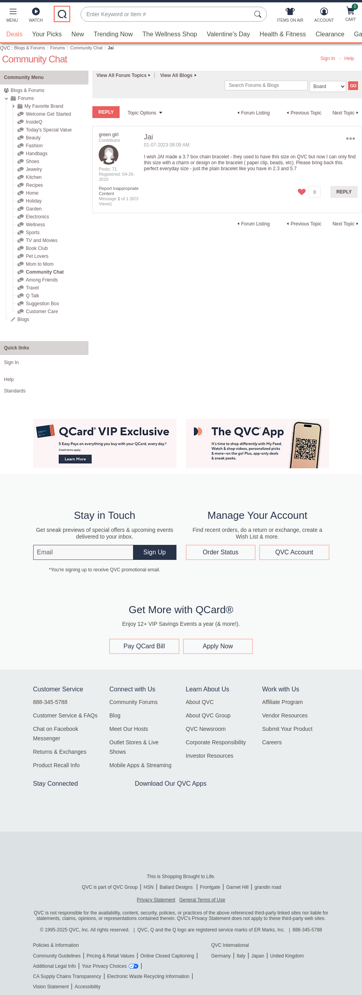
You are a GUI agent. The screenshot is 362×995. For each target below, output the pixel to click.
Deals (14, 34)
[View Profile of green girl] (108, 134)
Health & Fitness (283, 34)
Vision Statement (51, 986)
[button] (12, 16)
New (77, 34)
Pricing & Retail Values (110, 956)
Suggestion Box (42, 303)
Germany (221, 956)
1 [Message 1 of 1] (119, 198)
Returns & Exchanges (59, 752)
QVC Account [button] (294, 551)
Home (32, 193)
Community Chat (86, 47)
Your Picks (47, 34)
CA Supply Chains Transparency (67, 976)
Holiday (33, 201)
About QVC (200, 702)
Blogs (23, 319)
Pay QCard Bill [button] (144, 646)
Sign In (328, 58)
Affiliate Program (282, 702)
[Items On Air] (290, 16)
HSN (149, 887)
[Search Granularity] (327, 86)
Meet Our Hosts (128, 729)
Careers (272, 742)
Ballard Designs (176, 887)
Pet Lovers (37, 256)
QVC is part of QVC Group (109, 887)
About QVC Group (208, 715)
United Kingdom (287, 956)
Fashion (34, 145)
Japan (257, 956)
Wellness (35, 224)
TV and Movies (41, 240)
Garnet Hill (237, 887)
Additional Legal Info (54, 966)
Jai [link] (111, 47)
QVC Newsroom (206, 729)
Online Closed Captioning (167, 956)
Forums (57, 47)
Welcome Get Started (48, 114)
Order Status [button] (220, 551)
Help (349, 58)
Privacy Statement (156, 900)
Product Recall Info (56, 765)
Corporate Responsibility (216, 742)
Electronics (37, 217)
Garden (33, 209)
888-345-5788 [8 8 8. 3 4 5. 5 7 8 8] (307, 930)
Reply (344, 192)
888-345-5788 (50, 702)
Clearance (329, 34)
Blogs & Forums (29, 47)
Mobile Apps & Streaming (140, 765)
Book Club (36, 248)
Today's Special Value (48, 130)
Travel (32, 288)
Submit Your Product (287, 729)
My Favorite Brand (43, 106)
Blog (114, 715)
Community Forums (133, 702)
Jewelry (34, 169)
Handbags (36, 153)
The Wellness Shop (170, 34)
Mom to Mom (39, 264)
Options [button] (351, 139)
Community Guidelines (57, 956)
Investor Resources (210, 756)
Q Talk (32, 295)
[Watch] (36, 16)
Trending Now (113, 34)
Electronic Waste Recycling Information (148, 976)
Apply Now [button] (218, 646)
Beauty (33, 138)
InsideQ (34, 122)
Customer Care (42, 311)
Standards (15, 391)
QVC (5, 48)
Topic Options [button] (142, 113)
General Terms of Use (202, 900)
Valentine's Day (228, 34)
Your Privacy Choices (104, 966)
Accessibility (87, 986)
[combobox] (166, 14)
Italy (240, 956)
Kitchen (33, 177)
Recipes (34, 185)
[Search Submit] (258, 14)
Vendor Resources (285, 715)
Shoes (32, 161)
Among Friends (42, 280)
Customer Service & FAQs (65, 715)
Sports (32, 232)
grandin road (268, 887)
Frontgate (210, 887)
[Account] (324, 16)
